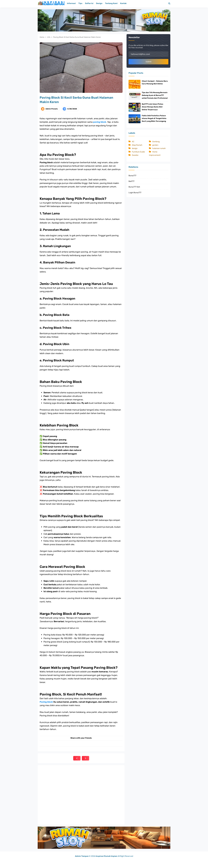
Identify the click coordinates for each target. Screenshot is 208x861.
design (134, 149)
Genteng (156, 142)
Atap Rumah (137, 145)
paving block (99, 122)
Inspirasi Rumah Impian (106, 856)
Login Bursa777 (135, 193)
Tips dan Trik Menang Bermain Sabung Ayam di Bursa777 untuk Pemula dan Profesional (155, 95)
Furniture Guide (138, 152)
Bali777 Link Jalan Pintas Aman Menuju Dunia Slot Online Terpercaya (152, 107)
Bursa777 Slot (134, 187)
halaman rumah (159, 149)
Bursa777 (132, 176)
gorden (155, 145)
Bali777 (131, 182)
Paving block (46, 702)
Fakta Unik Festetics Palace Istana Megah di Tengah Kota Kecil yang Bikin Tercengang (154, 119)
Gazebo (135, 156)
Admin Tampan (82, 856)
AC (133, 142)
